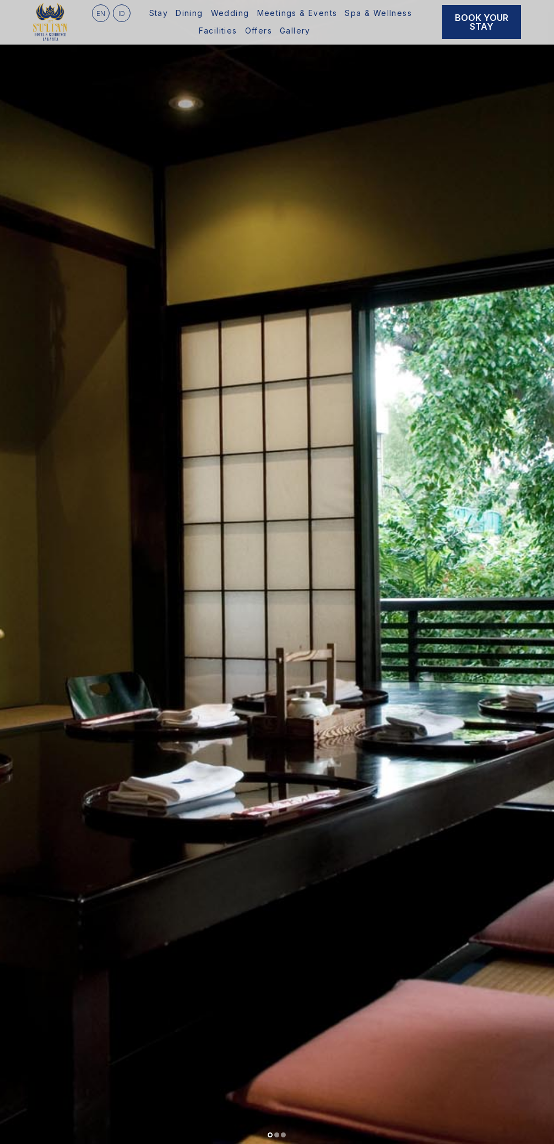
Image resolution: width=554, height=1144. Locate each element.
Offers (258, 30)
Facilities (218, 30)
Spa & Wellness (378, 13)
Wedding (230, 13)
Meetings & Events (297, 13)
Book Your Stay (481, 22)
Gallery (295, 30)
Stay (159, 13)
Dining (189, 13)
